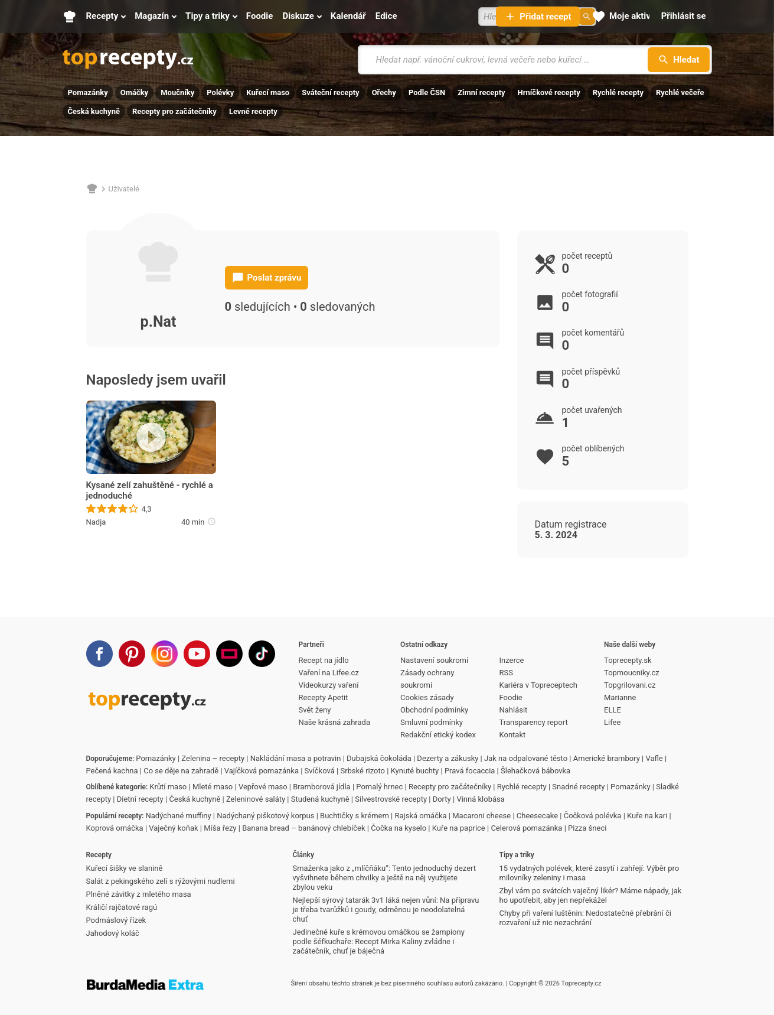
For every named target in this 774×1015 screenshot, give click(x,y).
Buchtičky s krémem (354, 815)
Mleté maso (212, 786)
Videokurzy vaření (329, 685)
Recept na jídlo (324, 660)
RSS (506, 672)
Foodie (510, 697)
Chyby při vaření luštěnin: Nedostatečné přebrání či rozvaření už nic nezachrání (585, 918)
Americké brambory (606, 758)
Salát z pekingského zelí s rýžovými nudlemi (160, 881)
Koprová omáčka (114, 828)
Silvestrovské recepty (391, 799)
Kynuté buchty (415, 770)
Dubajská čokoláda (379, 758)
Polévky (220, 92)
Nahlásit (513, 709)
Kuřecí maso (267, 92)
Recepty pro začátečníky (174, 111)
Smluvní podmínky (431, 722)
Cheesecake (537, 815)
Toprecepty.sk (627, 660)
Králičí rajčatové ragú (122, 907)
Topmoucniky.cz (631, 672)
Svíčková (320, 770)
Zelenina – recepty (212, 758)
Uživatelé (124, 188)
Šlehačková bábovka (535, 770)
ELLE (612, 709)
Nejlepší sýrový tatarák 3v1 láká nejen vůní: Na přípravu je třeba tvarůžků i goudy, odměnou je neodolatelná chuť (386, 909)
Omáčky (134, 92)
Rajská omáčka (421, 815)
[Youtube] (197, 653)
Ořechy (384, 92)
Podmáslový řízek (116, 920)
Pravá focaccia (470, 770)
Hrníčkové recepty (549, 92)
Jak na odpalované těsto (525, 758)
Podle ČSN (427, 92)
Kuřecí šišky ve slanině (124, 868)
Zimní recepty (481, 92)
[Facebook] (99, 653)
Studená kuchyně (320, 799)
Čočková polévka (593, 815)
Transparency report (533, 722)
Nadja (96, 522)
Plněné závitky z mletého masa (138, 894)
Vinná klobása (480, 799)
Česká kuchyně (94, 111)
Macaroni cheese (481, 815)
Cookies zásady (427, 697)
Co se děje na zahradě (180, 770)
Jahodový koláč (112, 933)
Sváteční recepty (330, 92)
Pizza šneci (587, 828)
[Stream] (229, 653)
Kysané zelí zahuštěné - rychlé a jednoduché (149, 490)
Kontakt (512, 734)
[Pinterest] (132, 653)
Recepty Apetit (323, 697)
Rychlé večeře (680, 92)
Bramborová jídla (321, 786)
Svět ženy (315, 709)
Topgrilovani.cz (629, 685)
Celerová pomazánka (526, 828)
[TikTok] (262, 653)
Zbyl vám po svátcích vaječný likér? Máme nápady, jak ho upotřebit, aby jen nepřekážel (590, 895)
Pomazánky (88, 92)
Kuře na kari (647, 815)
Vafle (653, 758)
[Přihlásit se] (683, 16)
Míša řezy (220, 828)
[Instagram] (164, 653)
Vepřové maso (263, 786)
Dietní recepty (140, 799)
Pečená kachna (112, 770)
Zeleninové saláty (255, 799)
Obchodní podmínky (434, 709)
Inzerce (511, 660)
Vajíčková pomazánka (261, 770)
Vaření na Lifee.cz (329, 672)
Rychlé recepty (618, 92)
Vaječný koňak (173, 828)
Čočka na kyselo (398, 828)
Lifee (612, 722)
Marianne (620, 697)
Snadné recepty (578, 786)
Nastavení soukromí (434, 660)
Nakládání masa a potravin (295, 758)
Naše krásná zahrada (334, 722)
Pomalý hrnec (379, 786)
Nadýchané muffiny (178, 815)
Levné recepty (253, 111)
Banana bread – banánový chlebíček (303, 828)
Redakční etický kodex (438, 734)
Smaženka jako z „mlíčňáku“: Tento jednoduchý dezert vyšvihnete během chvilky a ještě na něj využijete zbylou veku (384, 878)
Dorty (442, 799)
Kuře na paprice (458, 828)
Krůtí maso (168, 786)
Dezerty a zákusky (447, 758)
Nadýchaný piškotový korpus (265, 815)
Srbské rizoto (362, 770)
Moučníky (177, 92)
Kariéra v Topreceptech (538, 685)
